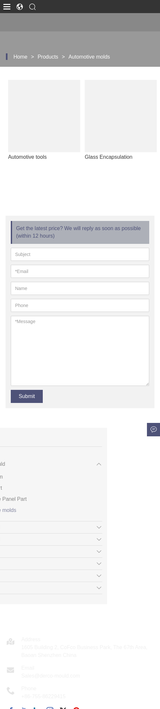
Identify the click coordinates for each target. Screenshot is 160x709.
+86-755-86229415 (43, 696)
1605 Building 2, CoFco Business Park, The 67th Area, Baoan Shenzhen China (84, 651)
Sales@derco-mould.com (50, 676)
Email (27, 668)
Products (48, 57)
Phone (28, 688)
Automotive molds (89, 57)
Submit (27, 396)
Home (20, 57)
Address (30, 639)
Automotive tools (32, 157)
